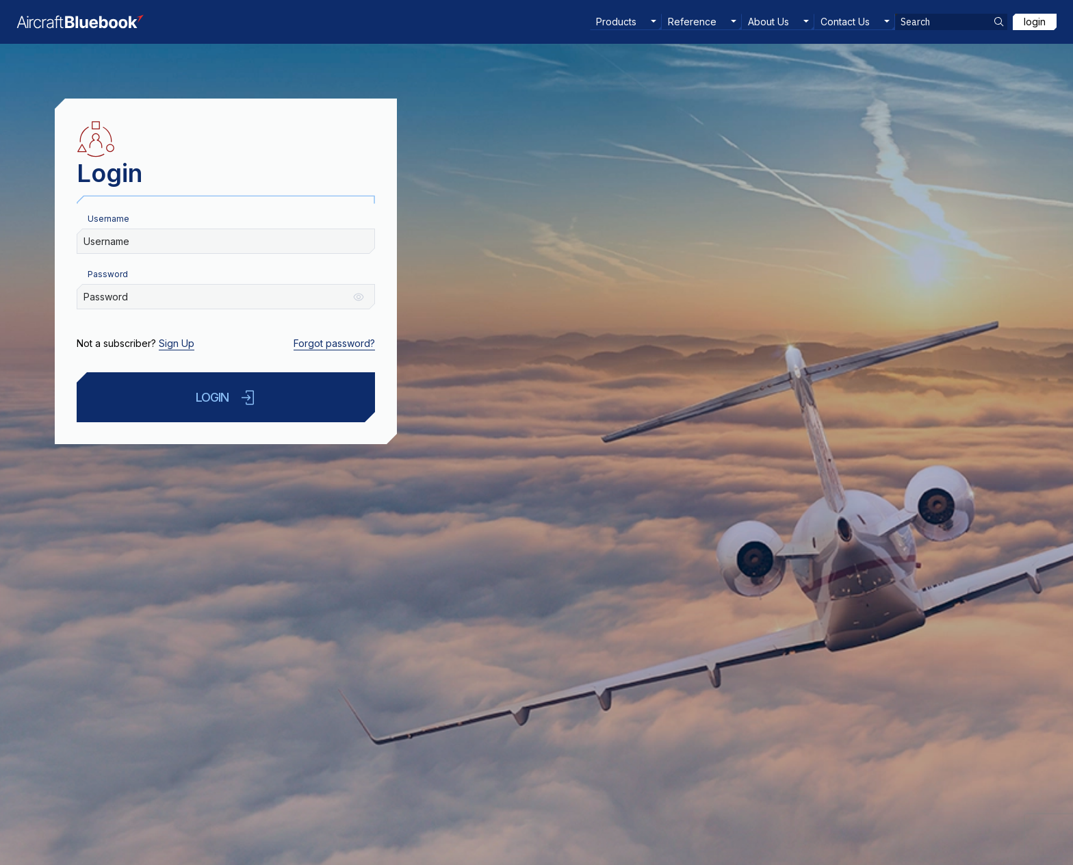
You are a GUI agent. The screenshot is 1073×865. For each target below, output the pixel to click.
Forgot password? (334, 343)
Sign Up (176, 343)
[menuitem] (626, 22)
